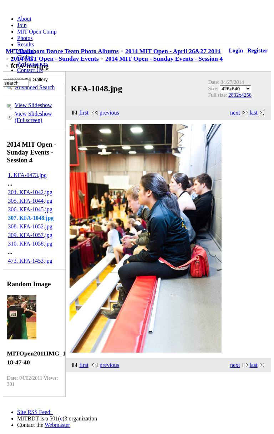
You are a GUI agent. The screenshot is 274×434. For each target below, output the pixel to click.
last (254, 113)
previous (109, 113)
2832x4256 (240, 95)
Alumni (26, 51)
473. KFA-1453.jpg (30, 261)
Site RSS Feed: (35, 412)
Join (22, 25)
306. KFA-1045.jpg (30, 209)
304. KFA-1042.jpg (30, 192)
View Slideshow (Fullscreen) (33, 117)
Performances (33, 64)
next (235, 113)
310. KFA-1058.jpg (30, 244)
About (24, 19)
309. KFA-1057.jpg (30, 235)
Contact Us (30, 70)
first (83, 113)
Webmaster (57, 425)
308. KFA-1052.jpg (30, 226)
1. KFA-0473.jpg (27, 175)
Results (25, 44)
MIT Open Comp (37, 32)
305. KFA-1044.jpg (30, 201)
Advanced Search (35, 87)
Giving (25, 57)
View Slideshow (33, 105)
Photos (25, 38)
